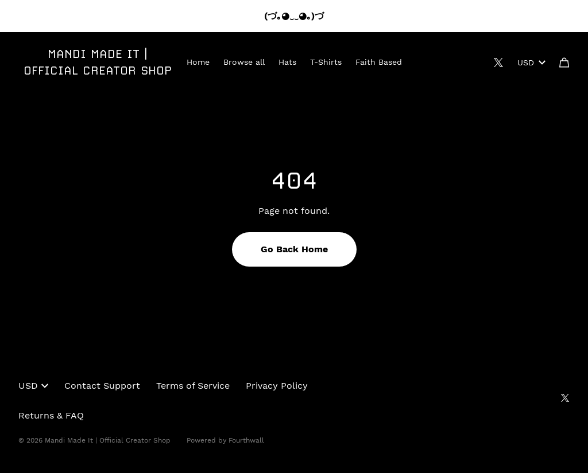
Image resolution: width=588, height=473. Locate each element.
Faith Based (378, 62)
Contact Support (102, 385)
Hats (287, 62)
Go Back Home (294, 249)
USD (531, 62)
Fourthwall (246, 440)
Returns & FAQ (51, 415)
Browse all (244, 62)
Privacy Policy (277, 385)
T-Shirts (326, 62)
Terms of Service (193, 385)
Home (198, 62)
